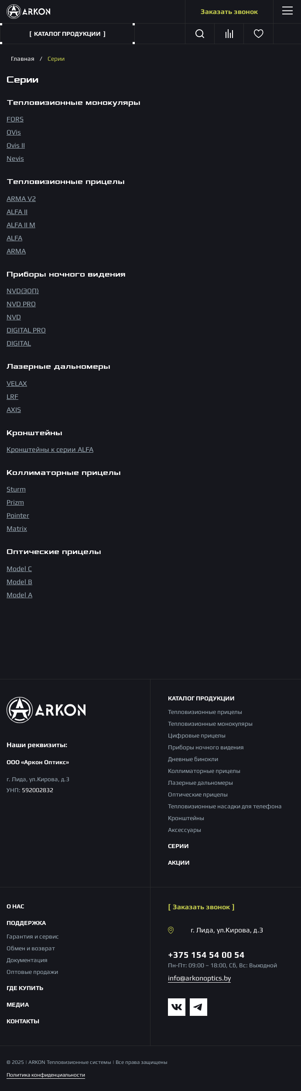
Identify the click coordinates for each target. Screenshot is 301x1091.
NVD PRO (21, 304)
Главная (22, 58)
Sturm (16, 489)
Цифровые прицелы (197, 735)
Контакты (23, 1021)
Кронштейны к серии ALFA (50, 449)
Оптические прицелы (198, 794)
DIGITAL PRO (26, 330)
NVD (14, 317)
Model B (19, 582)
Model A (19, 595)
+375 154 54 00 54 (206, 954)
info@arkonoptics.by (199, 978)
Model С (19, 569)
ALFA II (17, 212)
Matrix (17, 528)
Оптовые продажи (32, 971)
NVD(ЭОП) (23, 291)
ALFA (14, 238)
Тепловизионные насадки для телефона (225, 806)
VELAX (17, 383)
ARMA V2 (21, 198)
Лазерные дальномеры (200, 782)
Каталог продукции (201, 698)
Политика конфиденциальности (46, 1075)
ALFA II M (21, 225)
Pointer (18, 515)
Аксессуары (184, 829)
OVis (14, 132)
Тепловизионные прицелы (205, 711)
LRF (12, 396)
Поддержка (26, 922)
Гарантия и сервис (33, 936)
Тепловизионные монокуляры (210, 723)
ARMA (16, 251)
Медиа (18, 1004)
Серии (178, 845)
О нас (15, 906)
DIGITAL (19, 343)
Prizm (15, 502)
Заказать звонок (229, 11)
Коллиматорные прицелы (204, 770)
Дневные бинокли (193, 758)
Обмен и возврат (31, 948)
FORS (15, 119)
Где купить (25, 987)
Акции (179, 862)
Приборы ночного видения (206, 747)
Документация (27, 959)
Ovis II (16, 145)
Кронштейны (186, 817)
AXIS (14, 409)
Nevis (15, 158)
